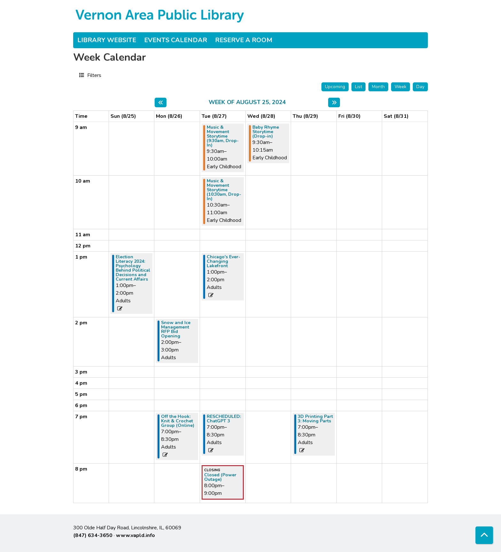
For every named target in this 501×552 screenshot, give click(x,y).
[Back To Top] (484, 535)
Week (400, 87)
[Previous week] (160, 102)
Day (420, 87)
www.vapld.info (135, 535)
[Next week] (334, 102)
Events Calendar (175, 40)
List (358, 87)
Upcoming (335, 87)
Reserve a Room (243, 40)
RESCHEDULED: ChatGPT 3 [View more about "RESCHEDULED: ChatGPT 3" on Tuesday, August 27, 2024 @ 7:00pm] (224, 418)
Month (378, 87)
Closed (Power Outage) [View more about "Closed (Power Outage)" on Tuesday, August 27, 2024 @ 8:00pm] (220, 477)
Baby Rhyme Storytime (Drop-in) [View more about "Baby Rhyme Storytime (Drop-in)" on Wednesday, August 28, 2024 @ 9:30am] (265, 132)
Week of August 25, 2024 (247, 102)
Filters (93, 75)
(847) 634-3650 (92, 535)
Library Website (106, 40)
